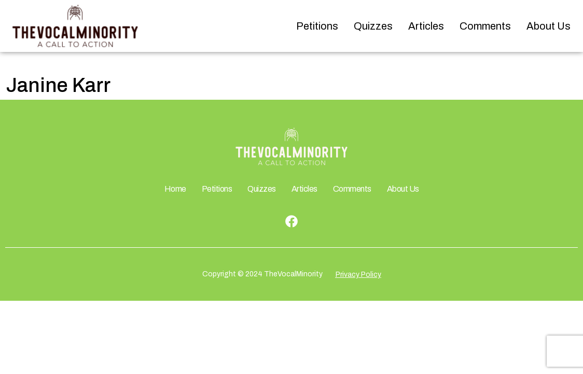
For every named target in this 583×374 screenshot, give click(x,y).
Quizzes (373, 26)
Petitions (317, 26)
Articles (426, 26)
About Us (548, 26)
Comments (485, 26)
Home (175, 188)
